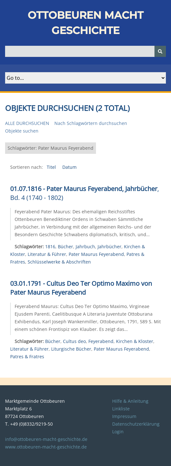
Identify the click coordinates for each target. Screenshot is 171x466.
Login (118, 431)
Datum (69, 167)
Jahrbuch (85, 246)
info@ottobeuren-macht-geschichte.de (46, 439)
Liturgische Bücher (71, 349)
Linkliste (121, 409)
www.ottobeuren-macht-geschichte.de (46, 447)
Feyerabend (100, 341)
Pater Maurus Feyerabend (96, 254)
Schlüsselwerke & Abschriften (59, 262)
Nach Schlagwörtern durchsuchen (90, 123)
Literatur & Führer (47, 254)
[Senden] (160, 51)
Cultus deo (74, 341)
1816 (50, 246)
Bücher (65, 246)
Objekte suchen (21, 131)
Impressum (124, 416)
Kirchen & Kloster (134, 341)
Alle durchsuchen (27, 123)
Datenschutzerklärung (136, 424)
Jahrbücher (109, 246)
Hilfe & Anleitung (130, 401)
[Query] (85, 51)
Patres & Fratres (27, 356)
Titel (52, 167)
